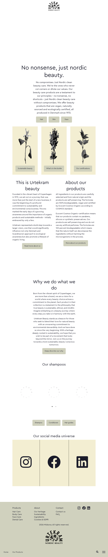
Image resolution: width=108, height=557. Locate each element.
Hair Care (16, 512)
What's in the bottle (54, 168)
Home (6, 552)
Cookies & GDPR (41, 520)
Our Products (17, 552)
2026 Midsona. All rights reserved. (54, 525)
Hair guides (69, 423)
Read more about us (32, 246)
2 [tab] (56, 406)
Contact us (60, 512)
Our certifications (83, 168)
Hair (41, 119)
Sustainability (40, 514)
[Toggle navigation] (104, 552)
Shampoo (38, 423)
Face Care (16, 517)
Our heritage (39, 512)
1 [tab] (52, 406)
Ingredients (39, 517)
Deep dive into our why (54, 351)
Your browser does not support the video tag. (30, 265)
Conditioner (53, 423)
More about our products (76, 243)
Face (66, 119)
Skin (54, 119)
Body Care (17, 514)
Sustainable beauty (25, 168)
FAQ (58, 514)
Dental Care (17, 520)
